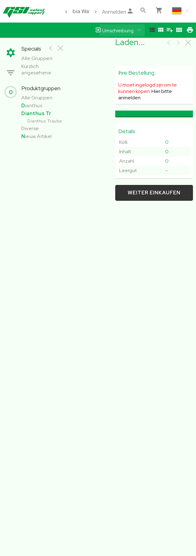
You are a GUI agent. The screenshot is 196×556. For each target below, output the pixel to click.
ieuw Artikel (36, 136)
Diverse (30, 128)
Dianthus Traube (44, 121)
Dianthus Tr (36, 113)
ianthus (31, 105)
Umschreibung (118, 30)
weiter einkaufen (154, 192)
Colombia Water (76, 11)
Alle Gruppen (36, 58)
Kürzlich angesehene (36, 69)
